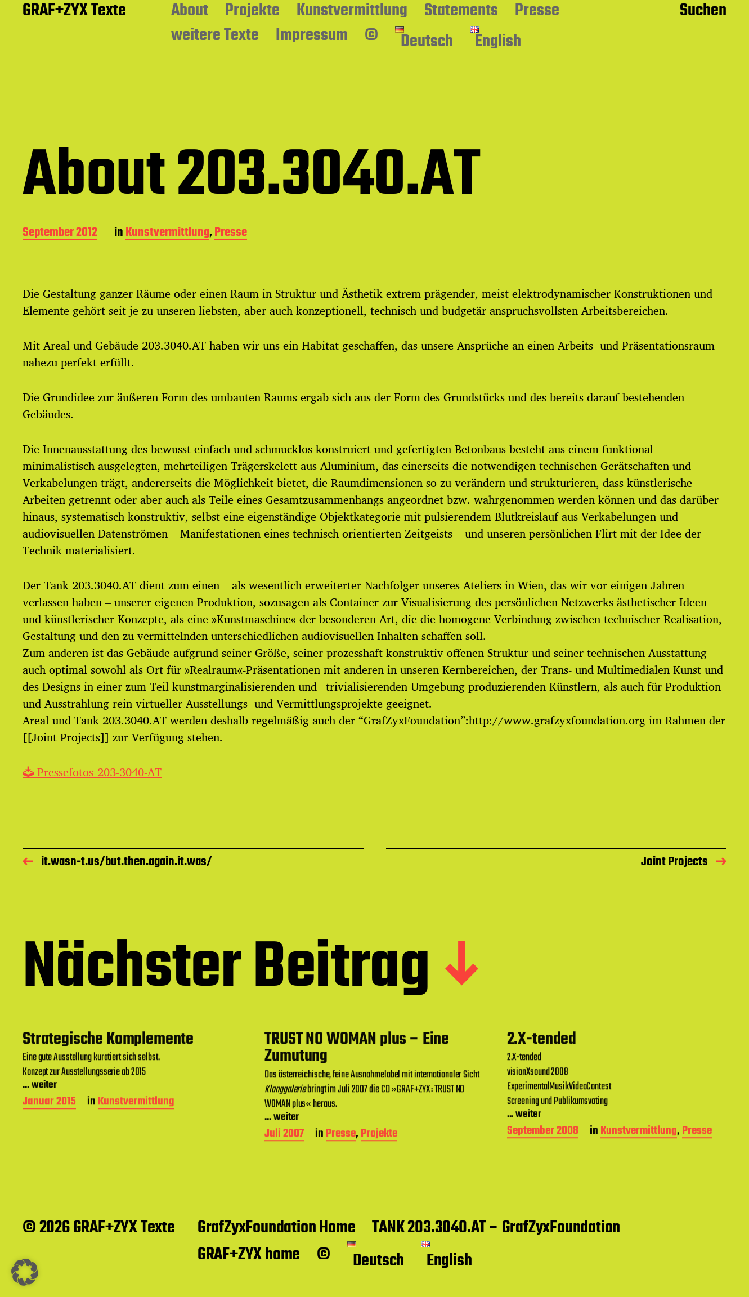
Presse (537, 11)
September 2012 (60, 233)
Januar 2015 (49, 1174)
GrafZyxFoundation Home (277, 1228)
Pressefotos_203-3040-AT (92, 772)
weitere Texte (215, 36)
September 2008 (542, 1203)
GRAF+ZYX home (249, 1255)
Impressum (312, 36)
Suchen (703, 11)
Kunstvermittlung (352, 11)
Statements (461, 11)
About (189, 11)
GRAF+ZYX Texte (74, 11)
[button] (25, 1272)
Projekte (252, 11)
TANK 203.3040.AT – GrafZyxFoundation (496, 1228)
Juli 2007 (284, 1206)
